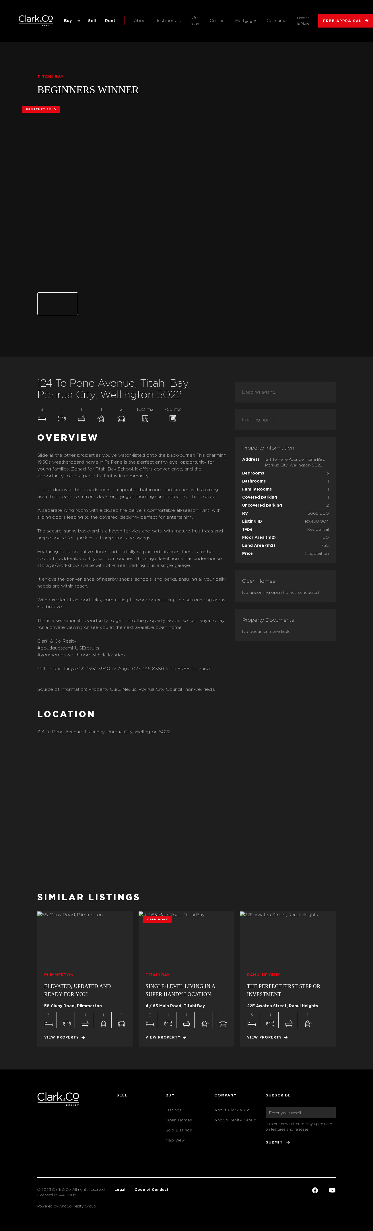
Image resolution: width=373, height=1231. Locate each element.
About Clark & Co (232, 1110)
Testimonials (168, 20)
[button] (71, 20)
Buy (68, 20)
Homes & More (303, 20)
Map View (175, 1140)
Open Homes (179, 1120)
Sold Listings (179, 1130)
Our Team (195, 20)
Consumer (277, 20)
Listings (174, 1110)
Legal (119, 1189)
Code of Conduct (151, 1189)
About (140, 20)
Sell (92, 20)
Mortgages (246, 20)
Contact (218, 20)
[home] (36, 21)
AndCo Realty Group (235, 1120)
